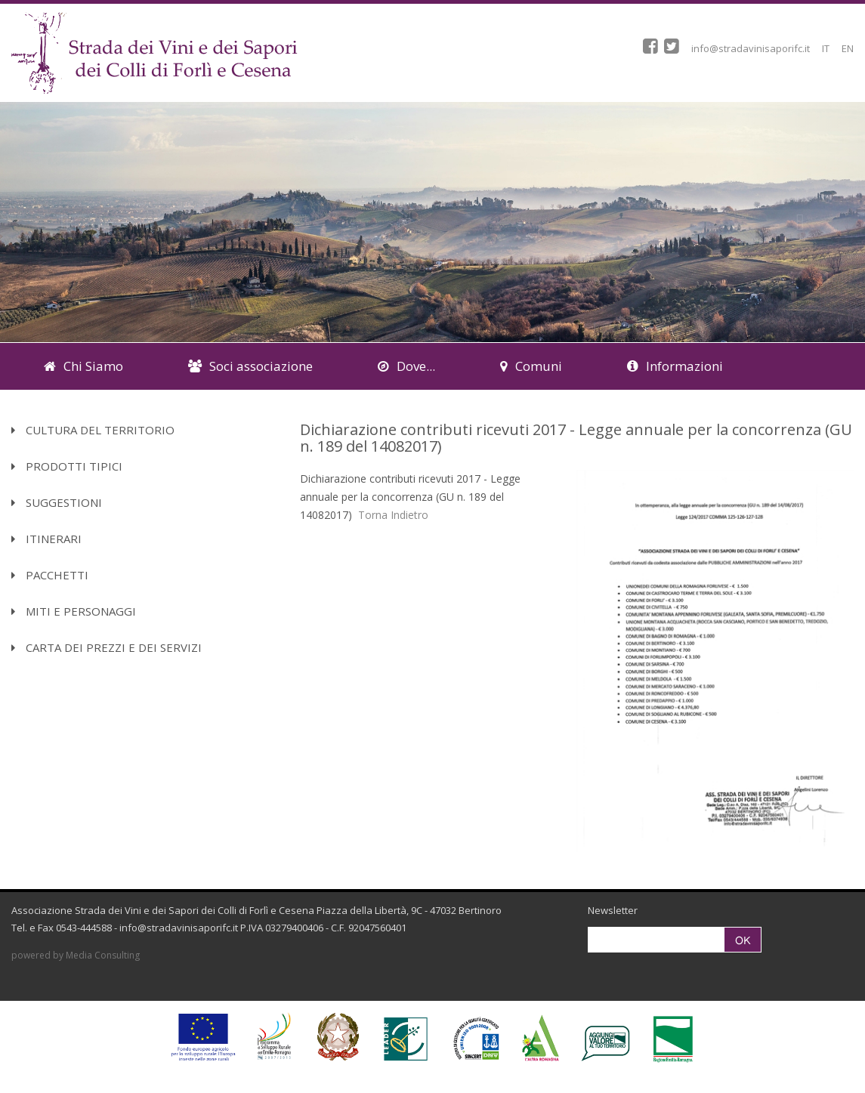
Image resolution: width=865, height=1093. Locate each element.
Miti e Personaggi (73, 611)
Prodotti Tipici (66, 466)
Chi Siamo (83, 366)
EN (848, 48)
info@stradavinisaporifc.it (750, 48)
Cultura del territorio (93, 429)
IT (825, 48)
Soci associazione (250, 366)
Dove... (406, 366)
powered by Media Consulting (75, 955)
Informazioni (675, 366)
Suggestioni (56, 502)
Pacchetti (49, 574)
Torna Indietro (393, 515)
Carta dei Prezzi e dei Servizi (106, 647)
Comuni (531, 366)
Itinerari (46, 538)
